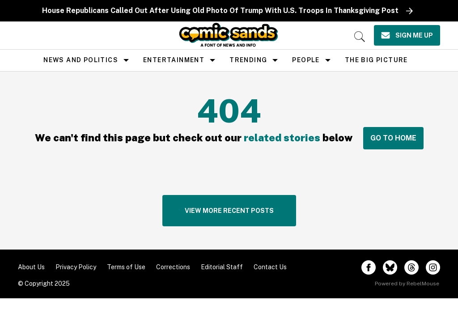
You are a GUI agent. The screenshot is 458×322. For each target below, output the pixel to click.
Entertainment (173, 60)
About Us (31, 267)
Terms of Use (126, 267)
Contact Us (270, 267)
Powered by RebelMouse (407, 283)
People (305, 60)
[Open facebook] (368, 267)
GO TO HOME (393, 138)
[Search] (359, 37)
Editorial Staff (222, 267)
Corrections (173, 267)
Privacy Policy (75, 267)
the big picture (376, 60)
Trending (248, 60)
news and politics (80, 60)
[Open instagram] (433, 267)
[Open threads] (411, 267)
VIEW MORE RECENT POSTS (229, 210)
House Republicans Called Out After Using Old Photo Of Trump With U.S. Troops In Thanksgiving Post (220, 10)
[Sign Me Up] (407, 35)
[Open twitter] (390, 267)
